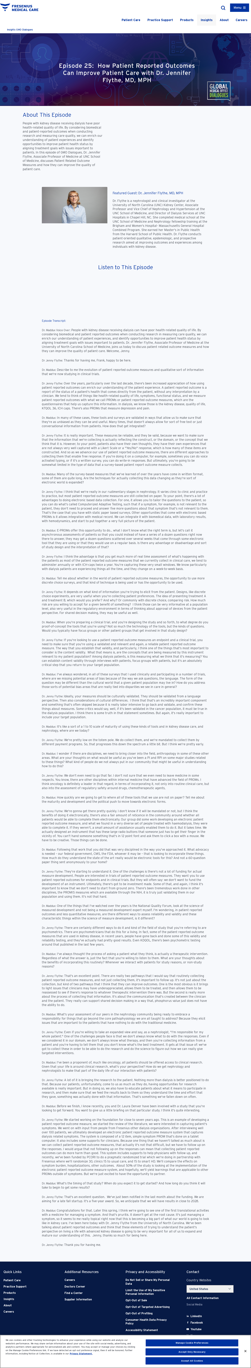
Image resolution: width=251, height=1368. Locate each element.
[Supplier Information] (88, 1299)
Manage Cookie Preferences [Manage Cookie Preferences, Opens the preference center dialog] (192, 1343)
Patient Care (130, 20)
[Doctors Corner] (88, 1286)
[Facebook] (197, 1322)
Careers (242, 20)
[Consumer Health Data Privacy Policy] (150, 1321)
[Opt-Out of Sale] (150, 1300)
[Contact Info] (203, 1298)
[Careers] (88, 1280)
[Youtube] (196, 1329)
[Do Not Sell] (150, 1282)
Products (187, 20)
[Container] (239, 7)
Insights (207, 20)
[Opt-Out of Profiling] (150, 1313)
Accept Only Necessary (192, 1352)
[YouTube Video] (167, 144)
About (224, 20)
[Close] (245, 1351)
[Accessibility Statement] (150, 1330)
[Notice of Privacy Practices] (150, 1292)
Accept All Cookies (192, 1360)
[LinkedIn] (196, 1316)
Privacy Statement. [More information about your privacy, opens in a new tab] (81, 1353)
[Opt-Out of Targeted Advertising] (150, 1307)
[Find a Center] (88, 1293)
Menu (237, 7)
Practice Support (160, 20)
